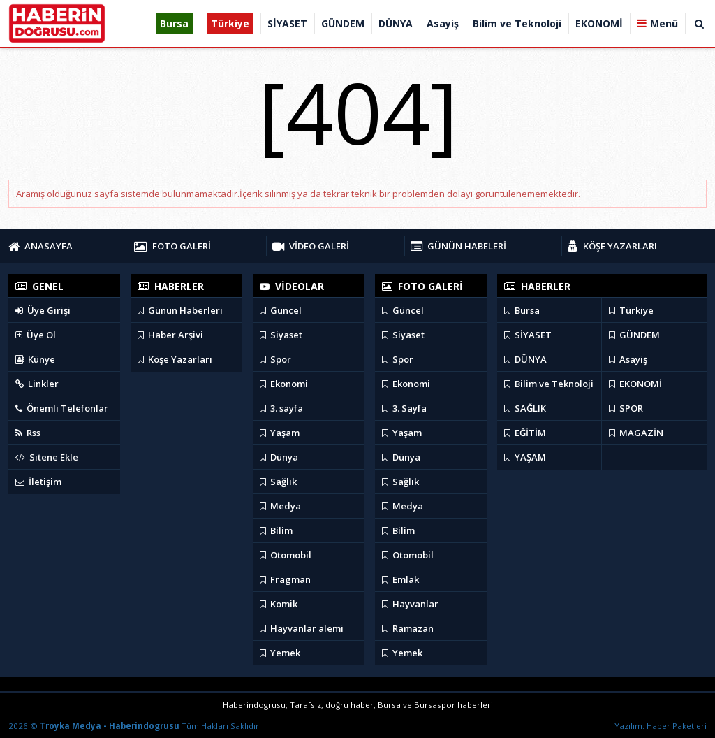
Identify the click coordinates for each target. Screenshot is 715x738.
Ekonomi (284, 383)
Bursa (522, 310)
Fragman (285, 579)
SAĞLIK (525, 408)
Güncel (281, 310)
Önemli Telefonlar (61, 408)
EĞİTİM (525, 432)
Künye (35, 359)
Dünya (279, 457)
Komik (278, 604)
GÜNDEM (634, 334)
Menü (664, 23)
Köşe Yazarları (175, 359)
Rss (27, 432)
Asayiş (628, 359)
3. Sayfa (404, 408)
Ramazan (408, 628)
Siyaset (281, 334)
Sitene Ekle (46, 457)
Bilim (276, 530)
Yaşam (280, 432)
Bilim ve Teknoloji (549, 383)
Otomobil (285, 555)
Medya (280, 506)
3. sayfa (281, 408)
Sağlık (278, 481)
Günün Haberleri (180, 310)
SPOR (626, 408)
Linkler (37, 383)
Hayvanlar (410, 604)
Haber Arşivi (170, 334)
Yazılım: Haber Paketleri (660, 726)
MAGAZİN (636, 432)
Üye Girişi (43, 310)
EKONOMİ (635, 383)
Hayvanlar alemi (302, 628)
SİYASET (528, 334)
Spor (275, 359)
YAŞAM (525, 457)
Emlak (400, 579)
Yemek (280, 652)
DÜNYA (525, 359)
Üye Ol (35, 334)
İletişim (38, 481)
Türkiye (631, 310)
